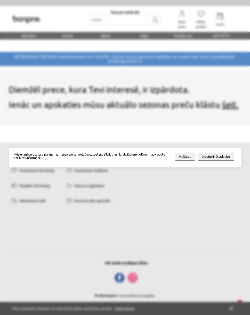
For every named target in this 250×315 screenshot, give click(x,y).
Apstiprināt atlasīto (216, 156)
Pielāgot (185, 156)
